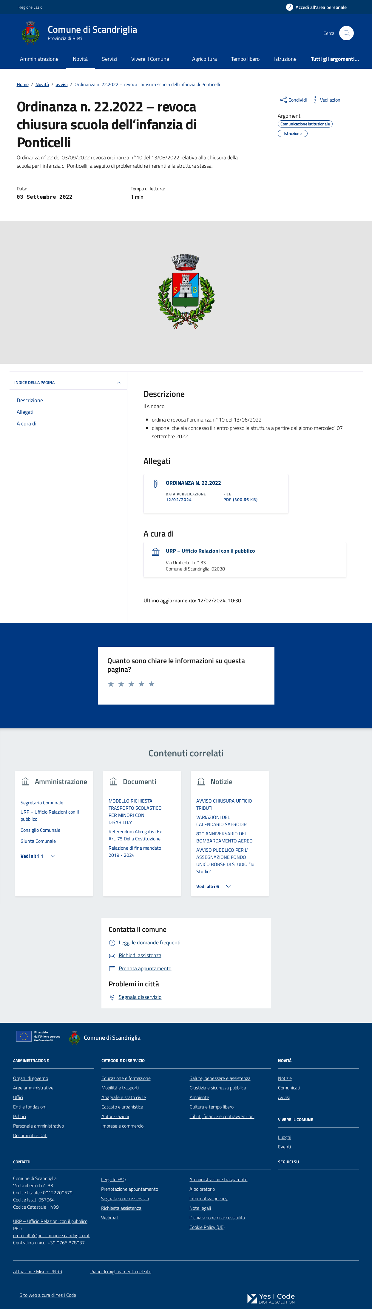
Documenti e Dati (30, 1135)
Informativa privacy (208, 1198)
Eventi (284, 1146)
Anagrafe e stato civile (123, 1097)
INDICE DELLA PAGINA (68, 382)
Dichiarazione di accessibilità (217, 1217)
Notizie (285, 1078)
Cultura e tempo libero (212, 1106)
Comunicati (289, 1087)
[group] (54, 837)
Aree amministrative (33, 1087)
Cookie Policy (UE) (207, 1227)
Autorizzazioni (115, 1116)
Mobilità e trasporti (120, 1087)
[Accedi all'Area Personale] (316, 7)
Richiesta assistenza (121, 1208)
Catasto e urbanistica (122, 1106)
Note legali (200, 1208)
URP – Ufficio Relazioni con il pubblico (210, 551)
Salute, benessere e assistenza (220, 1078)
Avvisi (284, 1097)
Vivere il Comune (150, 59)
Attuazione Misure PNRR (37, 1271)
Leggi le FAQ (113, 1179)
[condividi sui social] (293, 100)
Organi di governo (30, 1078)
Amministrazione (39, 59)
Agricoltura (204, 59)
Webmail (109, 1217)
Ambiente (199, 1097)
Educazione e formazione (126, 1078)
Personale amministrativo (38, 1125)
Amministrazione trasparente (218, 1179)
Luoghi (284, 1137)
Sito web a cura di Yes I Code (48, 1295)
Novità (80, 59)
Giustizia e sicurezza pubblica (218, 1087)
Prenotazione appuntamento (129, 1189)
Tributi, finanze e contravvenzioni (222, 1116)
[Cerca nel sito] (346, 33)
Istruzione (285, 59)
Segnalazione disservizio (125, 1198)
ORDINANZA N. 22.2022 (193, 483)
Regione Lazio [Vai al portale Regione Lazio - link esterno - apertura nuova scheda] (30, 7)
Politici (19, 1116)
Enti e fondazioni (29, 1106)
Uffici (18, 1097)
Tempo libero (245, 59)
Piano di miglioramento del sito (120, 1271)
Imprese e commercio (122, 1125)
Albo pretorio (202, 1189)
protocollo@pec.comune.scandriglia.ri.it (51, 1235)
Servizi (109, 59)
